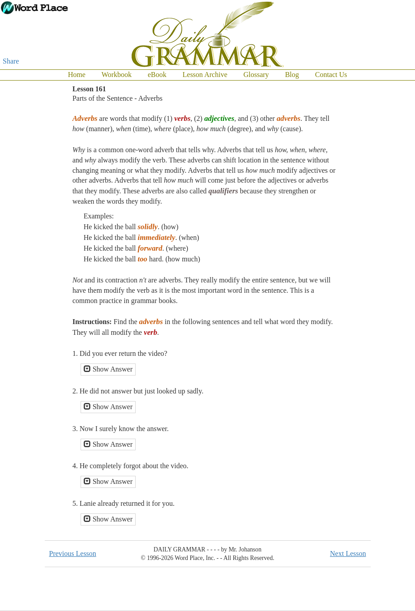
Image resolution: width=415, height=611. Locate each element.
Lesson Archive (205, 74)
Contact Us (331, 74)
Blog (292, 74)
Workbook (117, 74)
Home (77, 74)
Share (11, 61)
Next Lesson (348, 553)
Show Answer (108, 369)
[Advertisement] (379, 215)
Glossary (256, 74)
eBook (157, 74)
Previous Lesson (72, 553)
